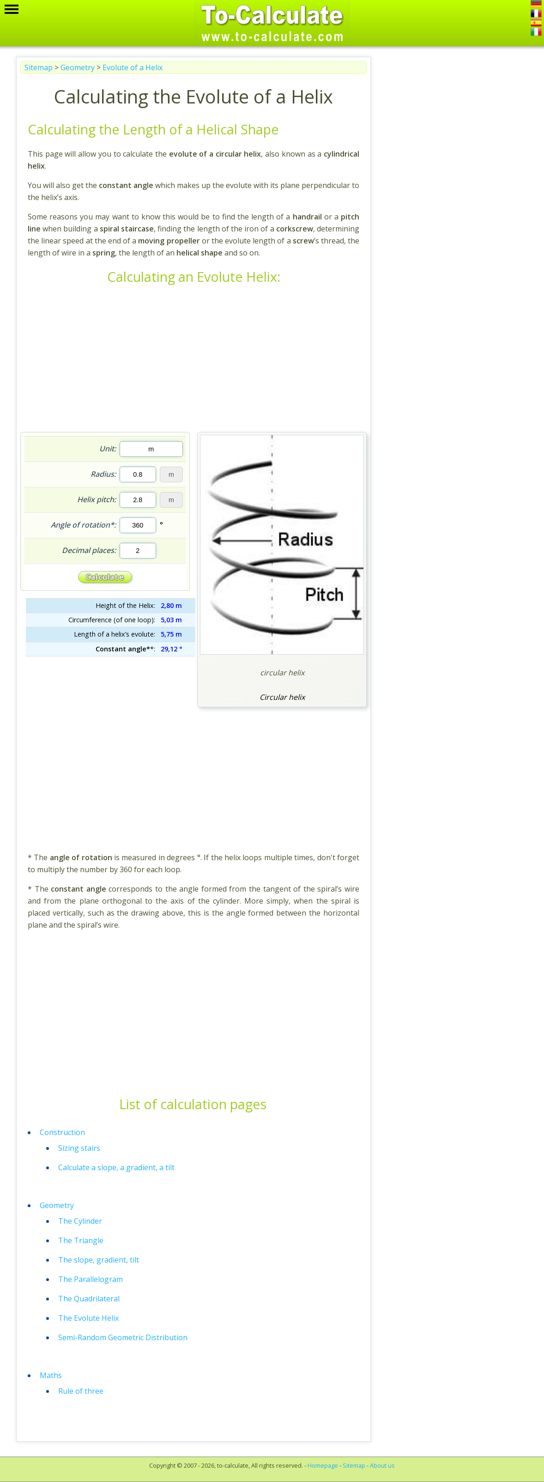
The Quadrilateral (89, 1299)
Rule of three (80, 1391)
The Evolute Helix (88, 1318)
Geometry (77, 67)
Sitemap (38, 67)
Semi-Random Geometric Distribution (122, 1337)
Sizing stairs (79, 1148)
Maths (51, 1375)
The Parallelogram (90, 1279)
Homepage (323, 1465)
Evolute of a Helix (133, 67)
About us (382, 1465)
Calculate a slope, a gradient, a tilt (116, 1167)
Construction (62, 1132)
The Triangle (80, 1240)
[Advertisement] (193, 360)
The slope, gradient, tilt (98, 1260)
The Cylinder (80, 1221)
